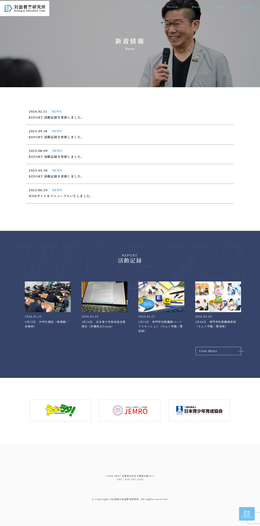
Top (126, 7)
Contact (248, 7)
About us (222, 7)
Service (148, 7)
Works (196, 7)
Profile (172, 7)
